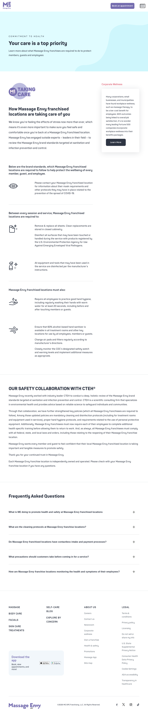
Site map (88, 663)
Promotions (89, 651)
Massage (14, 607)
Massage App (90, 657)
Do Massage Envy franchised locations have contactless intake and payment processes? (72, 542)
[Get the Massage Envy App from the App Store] (45, 663)
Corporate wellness (89, 632)
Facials (13, 620)
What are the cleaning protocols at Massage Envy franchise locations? (72, 527)
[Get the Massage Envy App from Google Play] (56, 662)
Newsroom (89, 625)
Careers (87, 613)
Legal (126, 607)
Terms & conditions (127, 615)
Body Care (15, 613)
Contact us (89, 619)
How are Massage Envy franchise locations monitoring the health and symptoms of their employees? (72, 572)
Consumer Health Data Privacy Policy (130, 659)
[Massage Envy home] (7, 6)
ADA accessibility (130, 674)
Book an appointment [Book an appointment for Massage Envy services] (122, 6)
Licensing (126, 628)
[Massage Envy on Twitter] (123, 705)
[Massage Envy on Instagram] (131, 705)
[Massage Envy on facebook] (117, 705)
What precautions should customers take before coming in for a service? (72, 557)
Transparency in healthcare (129, 682)
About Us (90, 607)
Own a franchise (91, 640)
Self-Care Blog (53, 609)
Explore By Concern (53, 619)
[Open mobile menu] (142, 6)
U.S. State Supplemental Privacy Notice (128, 647)
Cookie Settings (129, 669)
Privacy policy (128, 622)
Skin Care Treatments (16, 628)
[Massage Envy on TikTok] (138, 705)
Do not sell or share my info (128, 636)
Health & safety (91, 646)
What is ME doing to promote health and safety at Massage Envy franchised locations (72, 512)
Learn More (115, 142)
